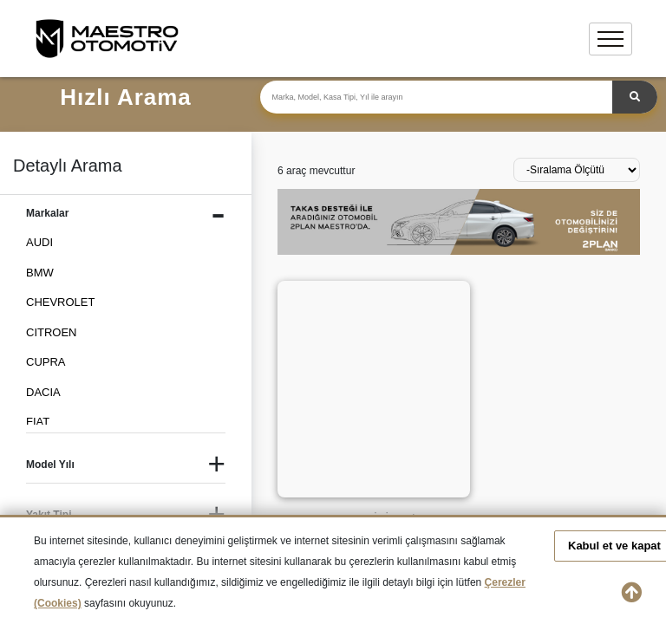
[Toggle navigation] (610, 39)
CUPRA (46, 361)
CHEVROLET (60, 302)
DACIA (43, 392)
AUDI (39, 242)
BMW (40, 272)
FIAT (37, 421)
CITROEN (51, 332)
